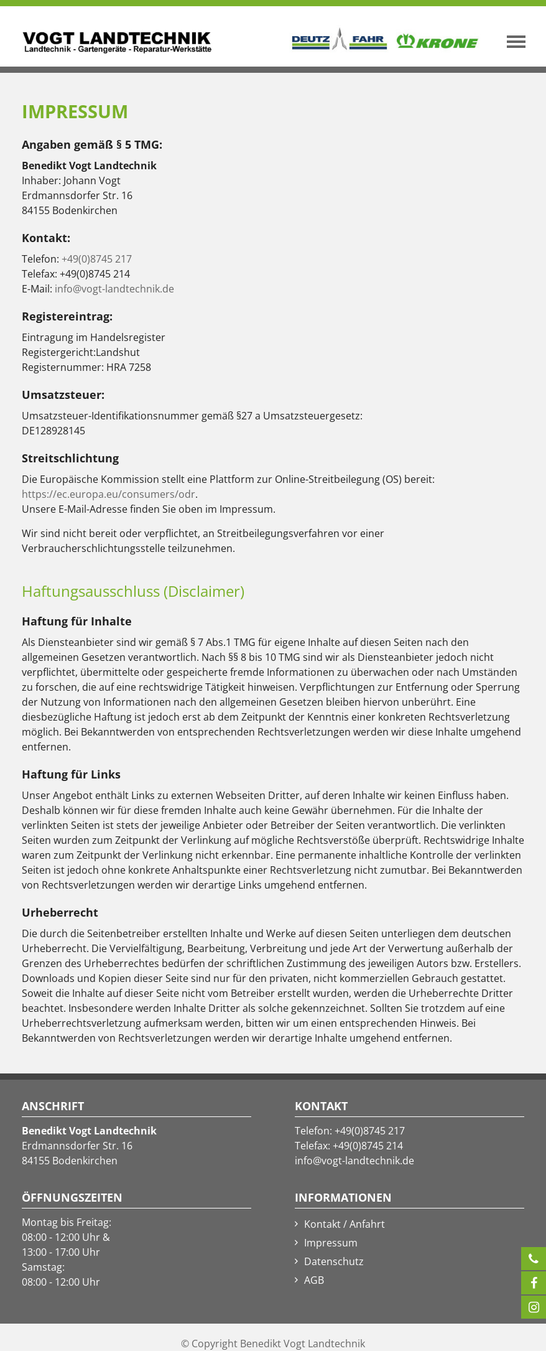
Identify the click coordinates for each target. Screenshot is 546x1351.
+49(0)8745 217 (97, 259)
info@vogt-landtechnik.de (114, 289)
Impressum (331, 1243)
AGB (314, 1280)
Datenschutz (334, 1261)
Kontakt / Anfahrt (344, 1224)
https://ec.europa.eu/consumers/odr (108, 494)
